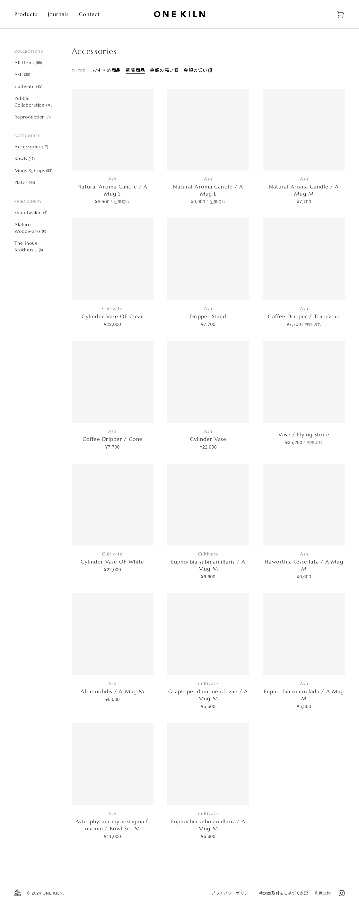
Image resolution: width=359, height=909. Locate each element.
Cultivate (28, 86)
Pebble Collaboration (33, 101)
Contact (89, 14)
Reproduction (32, 117)
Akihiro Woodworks (30, 228)
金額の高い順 (164, 70)
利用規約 (323, 893)
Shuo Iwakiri (31, 212)
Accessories (31, 147)
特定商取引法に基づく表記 (283, 893)
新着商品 (135, 70)
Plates (24, 182)
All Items (28, 63)
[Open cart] (340, 14)
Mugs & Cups (33, 170)
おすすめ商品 (106, 70)
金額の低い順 (198, 70)
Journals (58, 14)
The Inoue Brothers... (28, 246)
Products (26, 14)
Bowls (24, 159)
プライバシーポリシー (231, 893)
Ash (22, 74)
